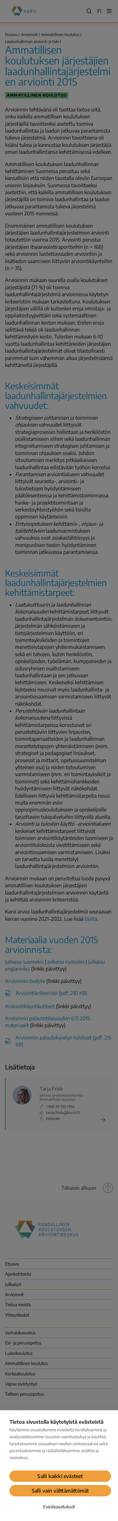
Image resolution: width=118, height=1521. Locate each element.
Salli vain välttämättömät (60, 1491)
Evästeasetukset (59, 1506)
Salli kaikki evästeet (60, 1476)
